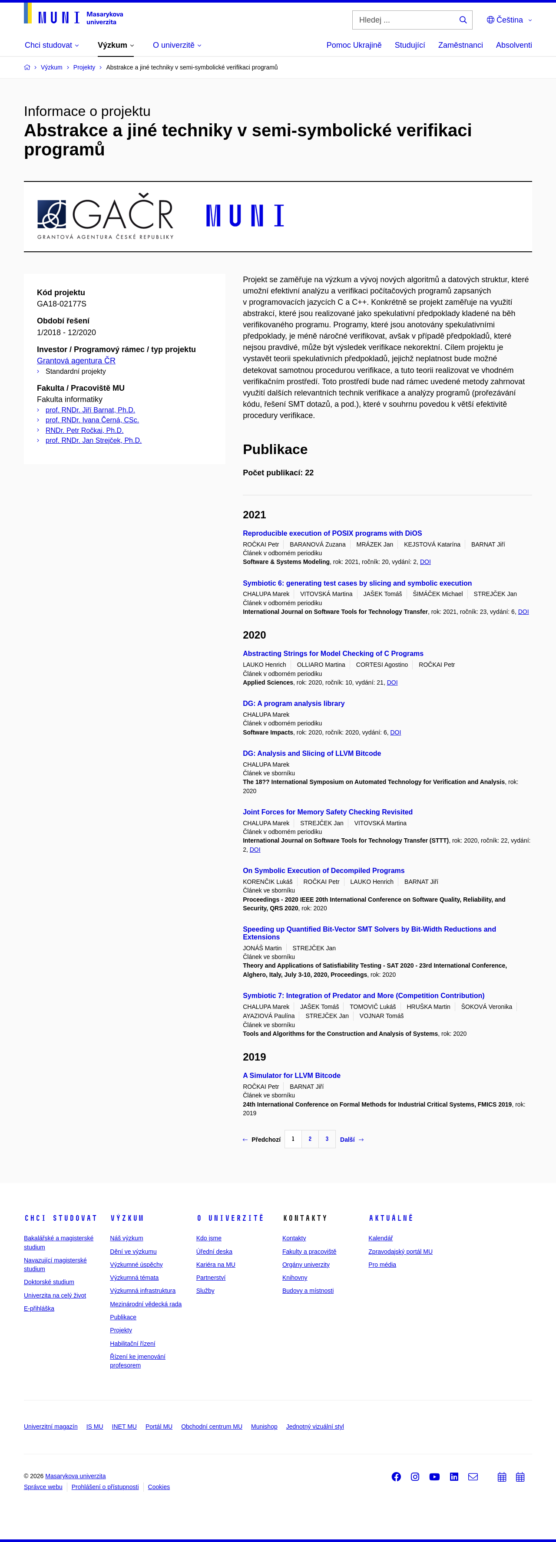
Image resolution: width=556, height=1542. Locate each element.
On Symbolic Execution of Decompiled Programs (324, 870)
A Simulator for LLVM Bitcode (292, 1075)
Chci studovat (60, 1218)
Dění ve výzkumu (133, 1251)
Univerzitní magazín (51, 1426)
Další (351, 1139)
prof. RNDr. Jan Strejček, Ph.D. (94, 440)
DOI (425, 561)
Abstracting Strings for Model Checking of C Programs (333, 653)
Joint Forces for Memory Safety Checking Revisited (328, 812)
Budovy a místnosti (308, 1290)
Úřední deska (214, 1251)
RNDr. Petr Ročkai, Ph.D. (85, 430)
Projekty (121, 1330)
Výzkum (127, 1218)
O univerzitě (230, 1218)
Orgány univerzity (306, 1264)
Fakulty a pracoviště (309, 1251)
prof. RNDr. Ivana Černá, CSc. (92, 420)
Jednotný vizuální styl (315, 1426)
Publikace (123, 1317)
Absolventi (514, 45)
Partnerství (211, 1277)
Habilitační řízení (132, 1343)
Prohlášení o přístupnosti (105, 1486)
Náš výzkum (126, 1238)
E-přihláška (39, 1308)
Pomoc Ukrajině (354, 45)
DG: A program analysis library (293, 703)
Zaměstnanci (460, 45)
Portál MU (159, 1426)
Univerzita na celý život (55, 1295)
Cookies (159, 1486)
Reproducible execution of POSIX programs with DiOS (332, 533)
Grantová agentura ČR (76, 360)
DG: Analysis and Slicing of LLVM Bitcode (312, 753)
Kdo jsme (209, 1238)
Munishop (264, 1426)
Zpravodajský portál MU (400, 1251)
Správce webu (43, 1486)
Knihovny (295, 1277)
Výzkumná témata (134, 1277)
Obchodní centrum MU (211, 1426)
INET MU (124, 1426)
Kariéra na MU (215, 1264)
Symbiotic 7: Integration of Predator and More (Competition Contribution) (363, 995)
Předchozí (262, 1139)
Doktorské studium (49, 1281)
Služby (205, 1290)
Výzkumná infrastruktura (142, 1290)
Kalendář (380, 1238)
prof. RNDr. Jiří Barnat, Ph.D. (90, 410)
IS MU (94, 1426)
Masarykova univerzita (75, 1476)
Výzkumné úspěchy (136, 1264)
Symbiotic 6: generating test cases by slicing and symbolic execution (357, 583)
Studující (410, 45)
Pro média (382, 1264)
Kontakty (294, 1238)
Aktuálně (391, 1218)
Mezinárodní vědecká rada (146, 1304)
